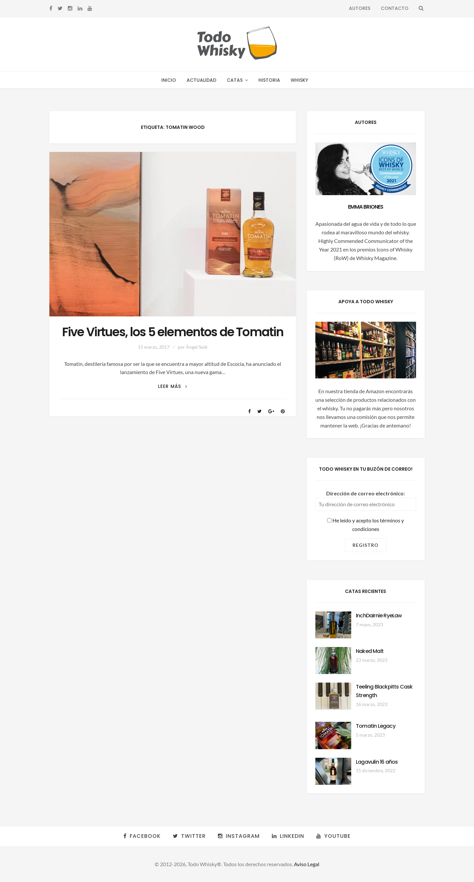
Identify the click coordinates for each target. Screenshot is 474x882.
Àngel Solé (196, 347)
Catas (235, 80)
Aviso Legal (306, 864)
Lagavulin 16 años (377, 762)
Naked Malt (369, 651)
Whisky (299, 80)
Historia (269, 80)
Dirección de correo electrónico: (365, 493)
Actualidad (201, 80)
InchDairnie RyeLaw (379, 615)
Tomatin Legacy (375, 726)
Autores (359, 8)
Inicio (168, 80)
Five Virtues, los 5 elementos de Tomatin (173, 332)
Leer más (172, 386)
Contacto (394, 8)
